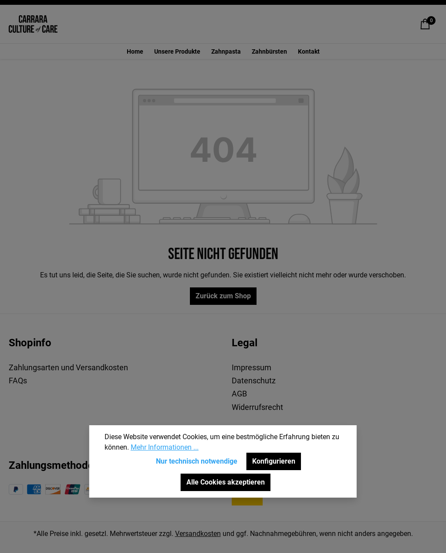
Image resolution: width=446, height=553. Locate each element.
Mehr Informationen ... (165, 447)
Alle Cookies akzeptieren (225, 482)
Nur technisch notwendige (196, 461)
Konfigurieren (273, 461)
